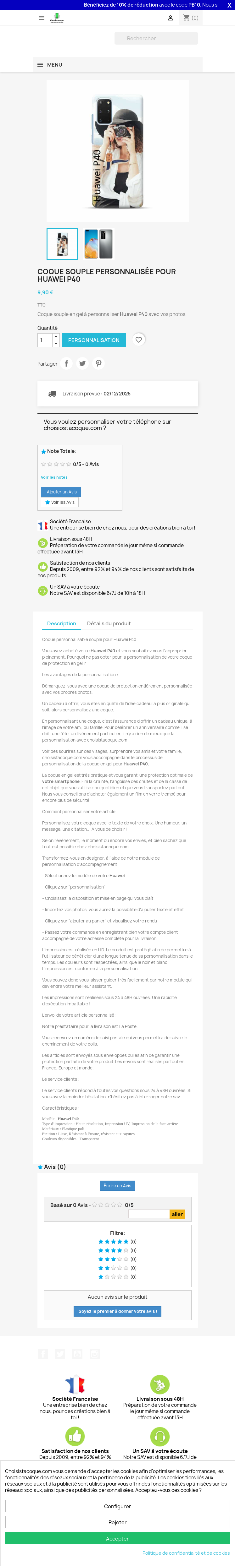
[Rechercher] (156, 38)
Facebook (43, 1354)
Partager (66, 363)
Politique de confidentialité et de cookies (186, 1553)
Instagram (95, 1354)
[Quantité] (45, 340)
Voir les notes (54, 477)
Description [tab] (61, 623)
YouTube (77, 1354)
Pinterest (98, 363)
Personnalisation (94, 340)
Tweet (82, 363)
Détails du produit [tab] (109, 623)
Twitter (60, 1354)
